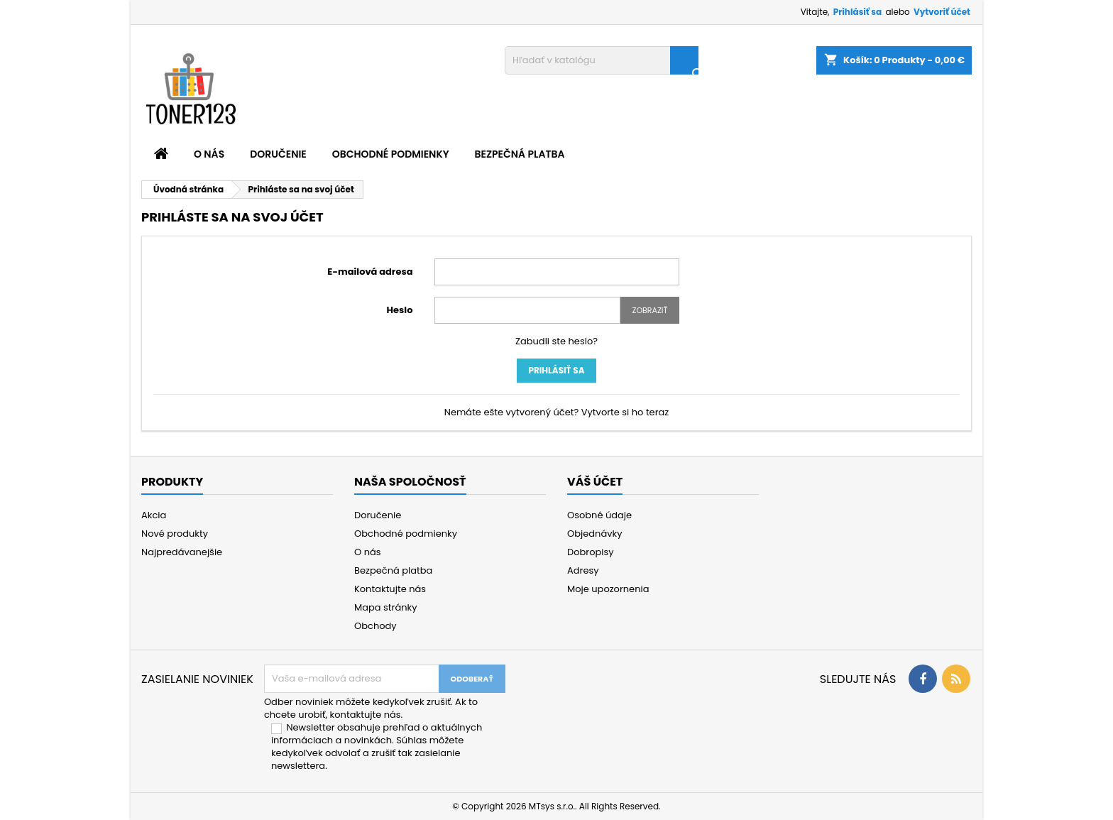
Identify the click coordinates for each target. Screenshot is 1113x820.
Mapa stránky (385, 607)
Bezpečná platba (520, 154)
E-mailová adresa (369, 271)
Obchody (375, 626)
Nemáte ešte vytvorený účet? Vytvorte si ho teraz (556, 412)
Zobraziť (649, 310)
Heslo (400, 310)
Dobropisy (590, 552)
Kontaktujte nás (390, 589)
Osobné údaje (599, 515)
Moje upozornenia (608, 589)
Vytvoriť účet (942, 12)
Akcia (153, 515)
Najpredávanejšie (181, 552)
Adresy (583, 570)
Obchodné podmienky (390, 154)
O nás (209, 154)
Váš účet (595, 482)
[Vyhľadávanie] (601, 60)
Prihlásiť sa (857, 12)
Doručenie (278, 154)
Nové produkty (174, 533)
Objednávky (595, 533)
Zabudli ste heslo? (556, 341)
